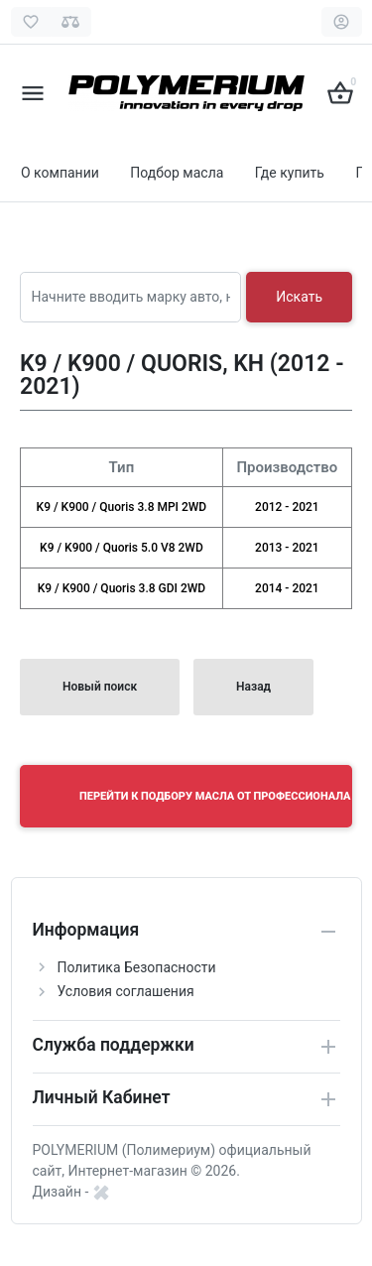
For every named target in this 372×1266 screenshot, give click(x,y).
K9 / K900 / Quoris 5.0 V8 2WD (121, 548)
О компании (60, 173)
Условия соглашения (126, 991)
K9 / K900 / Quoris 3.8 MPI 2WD (122, 507)
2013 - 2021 (287, 548)
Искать (299, 297)
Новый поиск (99, 687)
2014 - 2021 (287, 588)
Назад (253, 687)
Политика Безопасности (137, 967)
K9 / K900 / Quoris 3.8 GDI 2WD (122, 588)
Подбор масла (176, 173)
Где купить (289, 173)
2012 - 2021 (287, 507)
